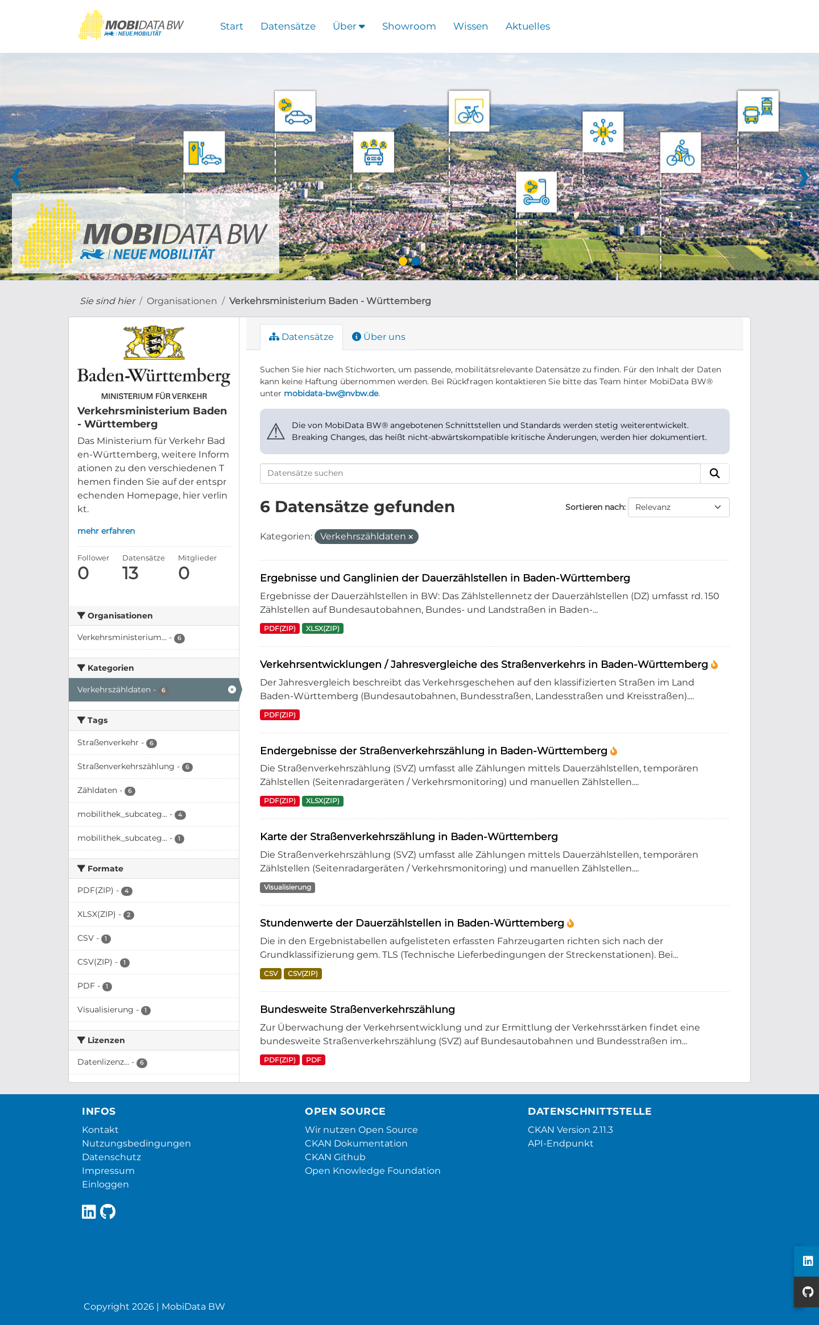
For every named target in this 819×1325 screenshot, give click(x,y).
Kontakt (100, 1129)
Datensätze (288, 26)
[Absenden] (715, 473)
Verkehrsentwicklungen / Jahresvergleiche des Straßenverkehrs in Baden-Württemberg (485, 664)
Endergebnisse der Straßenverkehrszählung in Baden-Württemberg (435, 751)
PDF (313, 1060)
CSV (271, 973)
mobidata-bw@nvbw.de (331, 393)
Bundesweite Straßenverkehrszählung (357, 1009)
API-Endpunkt (561, 1143)
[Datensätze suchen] (480, 473)
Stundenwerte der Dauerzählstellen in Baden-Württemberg (413, 923)
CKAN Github (335, 1157)
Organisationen (182, 301)
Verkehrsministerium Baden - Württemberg (330, 301)
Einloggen (105, 1184)
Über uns (379, 336)
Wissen (471, 26)
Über (349, 26)
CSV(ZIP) (303, 973)
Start (231, 26)
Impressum (108, 1170)
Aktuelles (528, 26)
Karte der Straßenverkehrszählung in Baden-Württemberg (409, 836)
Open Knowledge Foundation (373, 1170)
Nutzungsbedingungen (136, 1143)
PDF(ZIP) (280, 628)
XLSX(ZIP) (323, 628)
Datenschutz (111, 1157)
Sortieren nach (594, 507)
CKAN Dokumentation (356, 1143)
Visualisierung (287, 887)
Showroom (409, 26)
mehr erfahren (106, 531)
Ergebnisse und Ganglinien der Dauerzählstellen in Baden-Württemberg (445, 578)
